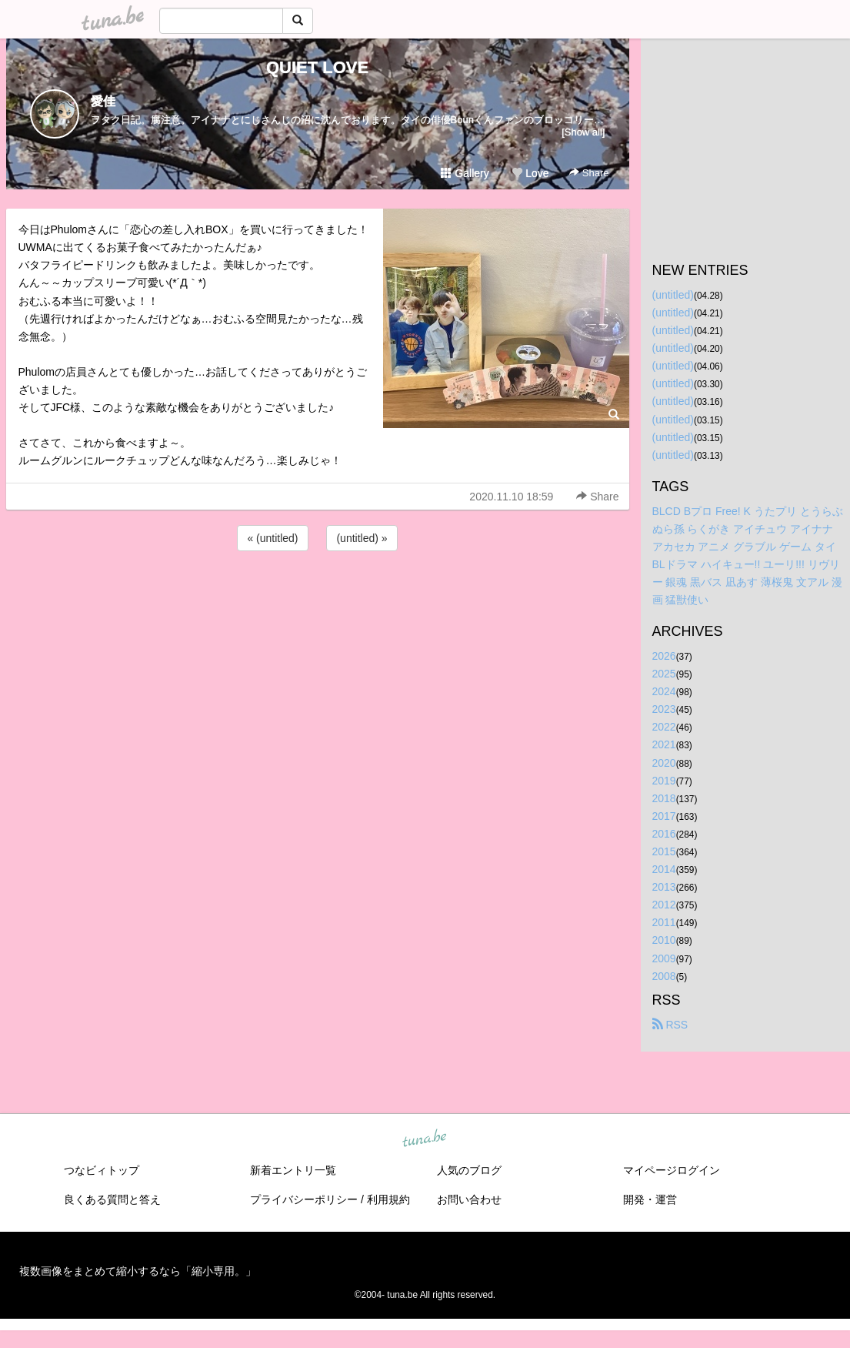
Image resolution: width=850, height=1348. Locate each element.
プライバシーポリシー (304, 1199)
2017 (664, 816)
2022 (664, 727)
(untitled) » (361, 538)
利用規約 (388, 1199)
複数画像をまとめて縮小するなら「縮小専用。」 (137, 1271)
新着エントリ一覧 (293, 1170)
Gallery (464, 173)
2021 (664, 744)
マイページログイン (671, 1170)
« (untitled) (272, 538)
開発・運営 (650, 1199)
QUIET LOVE (317, 67)
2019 (664, 780)
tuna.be (424, 1138)
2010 (664, 940)
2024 (664, 691)
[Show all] (583, 132)
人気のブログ (469, 1170)
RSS (670, 1025)
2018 (664, 798)
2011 (664, 922)
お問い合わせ (469, 1199)
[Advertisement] (317, 596)
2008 (664, 976)
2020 (664, 763)
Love (530, 173)
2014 (664, 869)
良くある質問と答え (112, 1199)
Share (588, 173)
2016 (664, 834)
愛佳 (103, 101)
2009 (664, 958)
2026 (664, 656)
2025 (664, 673)
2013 (664, 887)
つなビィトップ (101, 1170)
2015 (664, 851)
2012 (664, 904)
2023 (664, 709)
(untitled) (673, 295)
